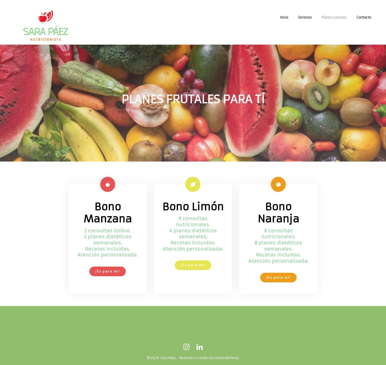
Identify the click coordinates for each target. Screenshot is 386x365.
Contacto (364, 17)
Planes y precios (334, 17)
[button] (107, 271)
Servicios (305, 17)
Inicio (284, 17)
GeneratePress (227, 358)
